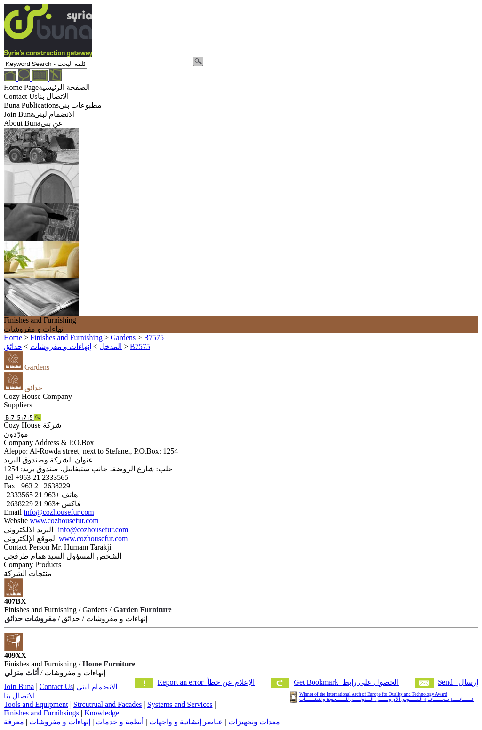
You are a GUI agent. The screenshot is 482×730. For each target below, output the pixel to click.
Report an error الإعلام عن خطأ (206, 682)
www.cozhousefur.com (64, 521)
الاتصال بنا (19, 696)
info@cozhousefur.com (59, 512)
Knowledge (101, 713)
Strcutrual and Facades (107, 704)
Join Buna (19, 686)
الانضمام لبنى (96, 687)
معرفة (14, 722)
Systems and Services (180, 704)
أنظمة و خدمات (120, 722)
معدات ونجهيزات (254, 722)
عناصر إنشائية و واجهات (186, 722)
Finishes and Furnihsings (41, 713)
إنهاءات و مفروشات (59, 722)
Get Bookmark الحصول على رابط (346, 682)
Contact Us (56, 686)
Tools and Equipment (36, 704)
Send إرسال (458, 682)
